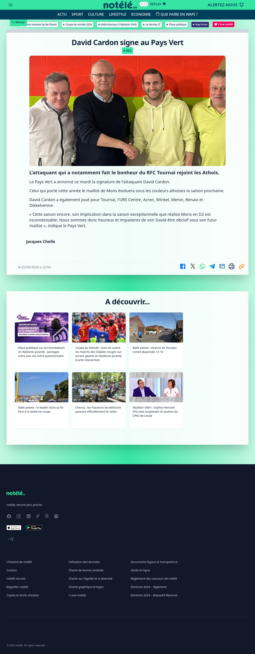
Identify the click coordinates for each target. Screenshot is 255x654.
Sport (77, 14)
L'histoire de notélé (19, 562)
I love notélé (223, 24)
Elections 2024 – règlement (149, 587)
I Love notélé (77, 595)
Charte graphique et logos (86, 587)
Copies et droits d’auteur (23, 595)
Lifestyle (117, 14)
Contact (12, 570)
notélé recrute (16, 578)
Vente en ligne (140, 570)
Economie (141, 14)
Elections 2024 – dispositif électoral (154, 595)
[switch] (143, 4)
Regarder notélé (17, 587)
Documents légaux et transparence (154, 562)
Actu (62, 14)
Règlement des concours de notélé (154, 578)
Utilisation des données (84, 562)
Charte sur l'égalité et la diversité (90, 578)
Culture (96, 14)
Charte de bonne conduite (86, 570)
